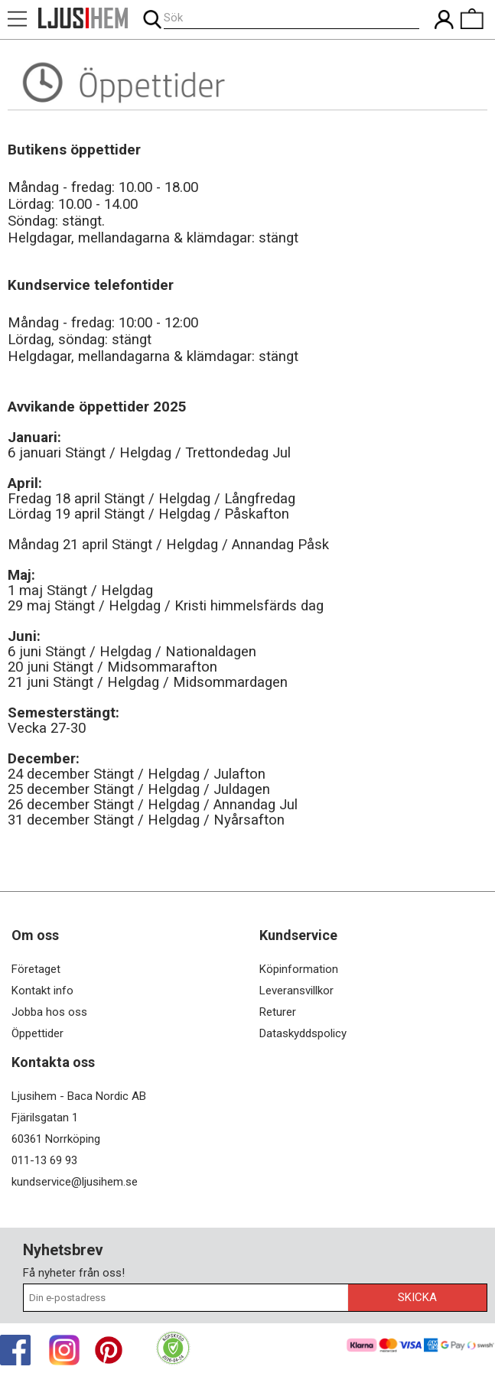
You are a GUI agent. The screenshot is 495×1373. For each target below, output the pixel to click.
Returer (277, 1012)
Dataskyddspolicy (303, 1033)
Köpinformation (298, 969)
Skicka (417, 1297)
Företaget (35, 969)
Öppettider (37, 1033)
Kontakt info (42, 990)
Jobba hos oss (49, 1012)
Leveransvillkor (296, 990)
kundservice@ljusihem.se (74, 1182)
